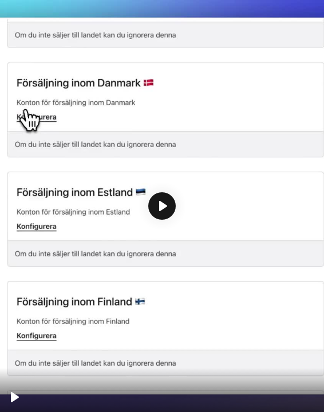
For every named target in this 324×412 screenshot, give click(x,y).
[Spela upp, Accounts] (15, 397)
